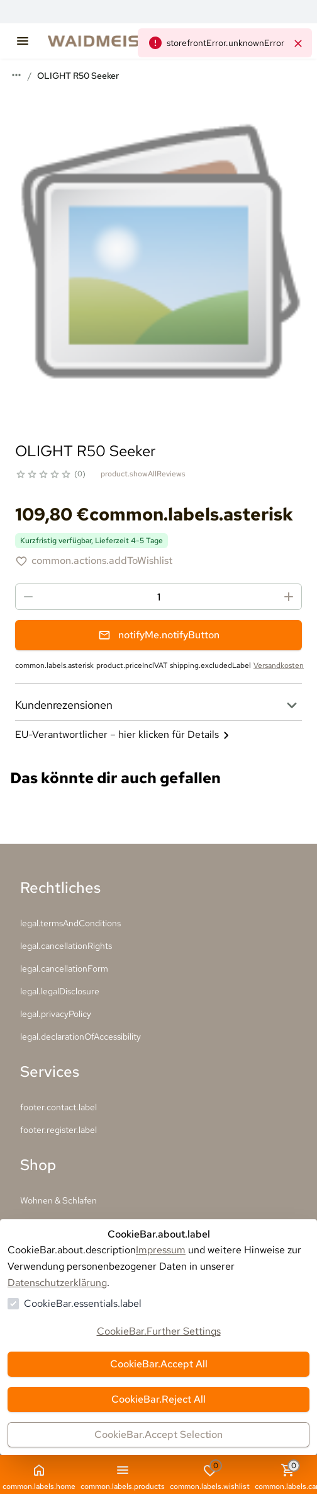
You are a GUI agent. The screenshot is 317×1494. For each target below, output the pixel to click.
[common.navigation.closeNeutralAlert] (298, 43)
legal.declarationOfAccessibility (80, 1036)
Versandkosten (278, 665)
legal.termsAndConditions (70, 923)
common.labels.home (39, 1476)
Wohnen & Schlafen (58, 1200)
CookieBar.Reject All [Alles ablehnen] (158, 1399)
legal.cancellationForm (64, 968)
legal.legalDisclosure (59, 991)
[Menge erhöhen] (288, 596)
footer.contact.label (58, 1107)
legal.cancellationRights (66, 945)
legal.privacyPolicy (55, 1014)
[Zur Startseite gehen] (123, 41)
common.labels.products (123, 1476)
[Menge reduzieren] (28, 596)
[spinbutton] (158, 596)
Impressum (161, 1249)
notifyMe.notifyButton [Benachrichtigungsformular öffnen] (159, 634)
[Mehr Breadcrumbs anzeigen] (16, 75)
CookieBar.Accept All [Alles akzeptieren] (159, 1363)
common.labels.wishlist (210, 1476)
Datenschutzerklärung (57, 1282)
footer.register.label (58, 1129)
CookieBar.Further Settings (159, 1331)
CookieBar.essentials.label (83, 1303)
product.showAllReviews (143, 474)
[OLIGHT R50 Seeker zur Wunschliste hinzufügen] (93, 560)
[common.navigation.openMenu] (22, 41)
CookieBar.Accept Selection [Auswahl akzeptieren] (158, 1434)
